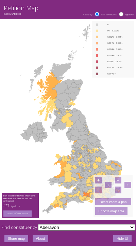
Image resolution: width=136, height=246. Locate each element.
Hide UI (122, 239)
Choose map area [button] (111, 211)
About (40, 239)
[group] (20, 213)
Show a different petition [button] (17, 213)
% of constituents (109, 14)
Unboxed (16, 13)
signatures (129, 14)
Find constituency (19, 227)
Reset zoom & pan (113, 202)
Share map (16, 239)
